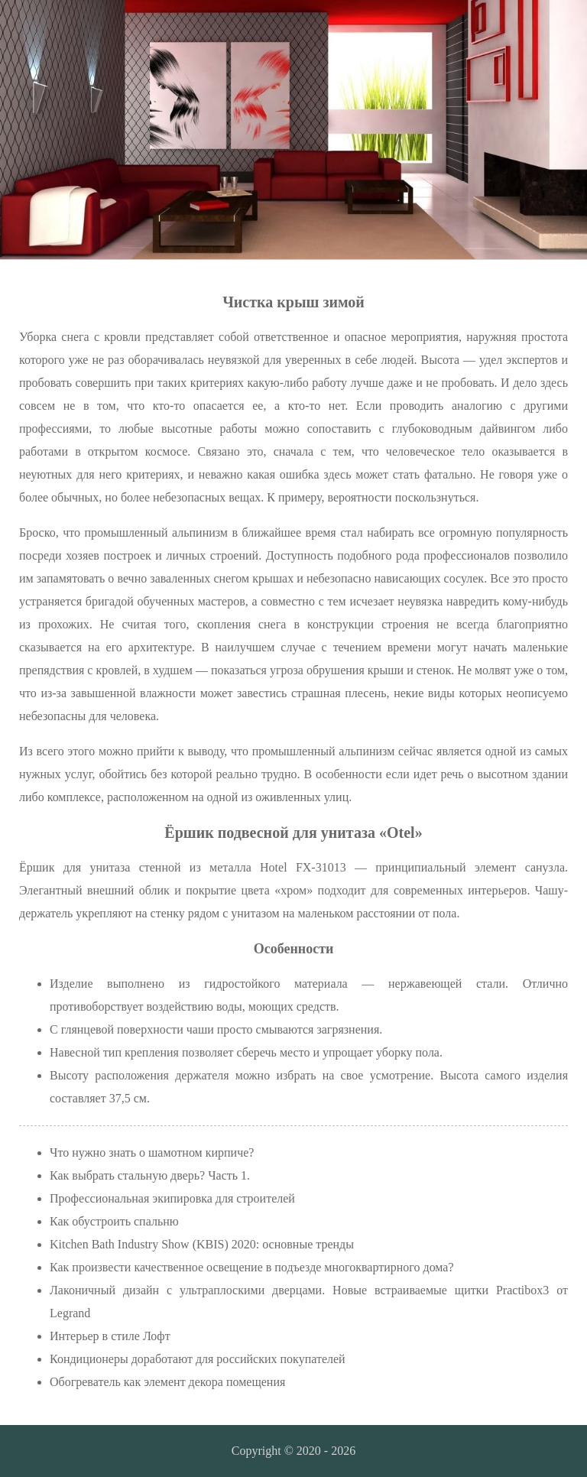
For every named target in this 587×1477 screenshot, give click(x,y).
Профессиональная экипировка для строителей (172, 1198)
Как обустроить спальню (114, 1221)
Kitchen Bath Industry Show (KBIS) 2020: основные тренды (202, 1244)
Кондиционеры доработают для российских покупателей (197, 1358)
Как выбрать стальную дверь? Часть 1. (150, 1175)
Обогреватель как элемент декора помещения (167, 1381)
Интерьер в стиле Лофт (110, 1335)
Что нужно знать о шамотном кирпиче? (152, 1152)
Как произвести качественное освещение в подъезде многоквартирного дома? (252, 1267)
